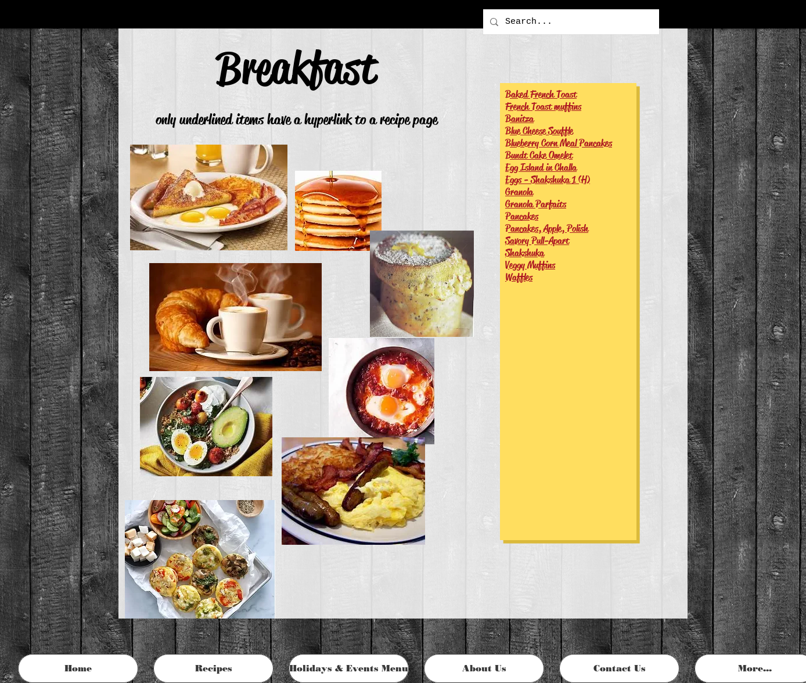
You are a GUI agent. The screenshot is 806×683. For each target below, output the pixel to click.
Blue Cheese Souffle (539, 131)
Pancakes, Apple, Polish (546, 228)
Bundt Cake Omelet (539, 155)
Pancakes (521, 216)
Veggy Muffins (530, 265)
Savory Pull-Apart (537, 241)
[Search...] (570, 21)
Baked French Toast (541, 94)
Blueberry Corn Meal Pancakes (558, 143)
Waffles (518, 277)
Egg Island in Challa (541, 167)
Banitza (519, 119)
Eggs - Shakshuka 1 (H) (547, 180)
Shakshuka (524, 253)
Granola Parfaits (535, 204)
